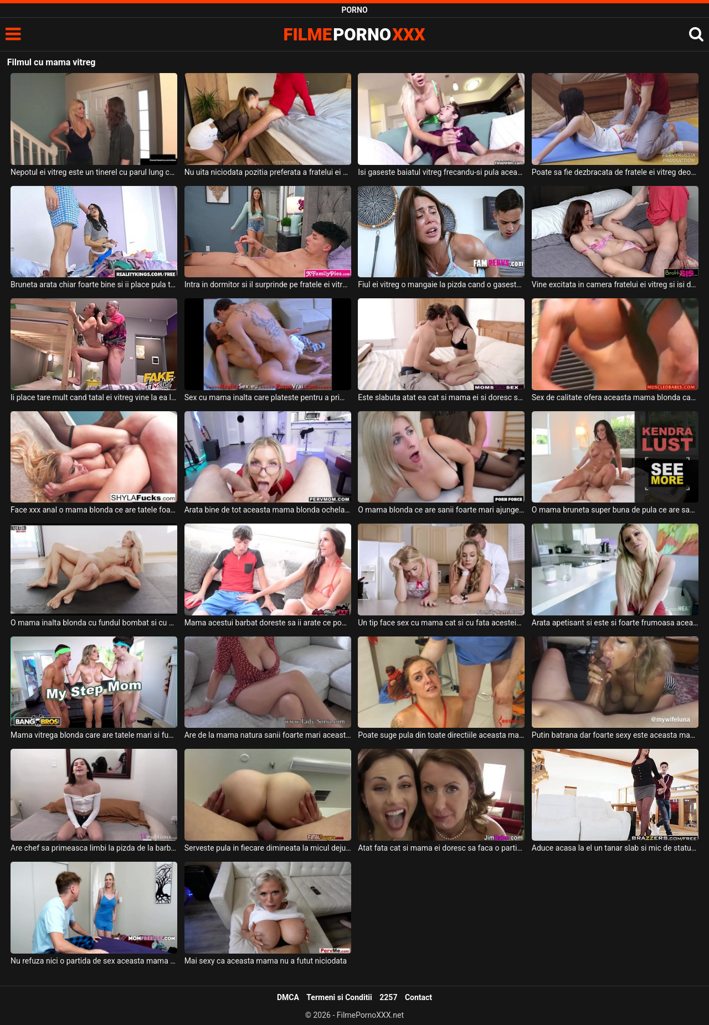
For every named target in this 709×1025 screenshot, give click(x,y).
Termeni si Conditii (339, 997)
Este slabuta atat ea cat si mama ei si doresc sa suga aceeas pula (441, 397)
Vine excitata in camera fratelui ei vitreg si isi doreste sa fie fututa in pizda (615, 284)
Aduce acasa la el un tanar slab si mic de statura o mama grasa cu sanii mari (615, 847)
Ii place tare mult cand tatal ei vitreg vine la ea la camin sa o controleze (94, 397)
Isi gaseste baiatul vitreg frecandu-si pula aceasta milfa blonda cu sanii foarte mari (441, 172)
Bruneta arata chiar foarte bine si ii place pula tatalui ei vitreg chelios (94, 284)
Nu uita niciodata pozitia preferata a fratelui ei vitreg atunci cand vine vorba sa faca (267, 172)
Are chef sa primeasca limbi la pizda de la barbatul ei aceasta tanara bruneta (94, 847)
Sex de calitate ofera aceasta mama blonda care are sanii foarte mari (615, 397)
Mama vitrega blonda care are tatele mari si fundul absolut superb (94, 735)
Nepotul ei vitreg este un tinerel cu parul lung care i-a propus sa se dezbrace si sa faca (94, 172)
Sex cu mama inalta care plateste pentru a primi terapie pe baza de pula (267, 397)
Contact (418, 997)
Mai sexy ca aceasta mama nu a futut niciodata (265, 960)
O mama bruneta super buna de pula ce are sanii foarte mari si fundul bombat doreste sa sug (615, 509)
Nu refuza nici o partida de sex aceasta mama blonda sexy (94, 960)
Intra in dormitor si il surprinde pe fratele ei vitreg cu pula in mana (267, 284)
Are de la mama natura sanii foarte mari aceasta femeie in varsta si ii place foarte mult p (267, 735)
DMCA (288, 997)
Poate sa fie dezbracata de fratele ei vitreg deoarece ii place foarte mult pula (615, 172)
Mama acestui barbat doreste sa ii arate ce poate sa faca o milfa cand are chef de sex (267, 622)
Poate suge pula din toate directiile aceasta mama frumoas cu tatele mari (441, 735)
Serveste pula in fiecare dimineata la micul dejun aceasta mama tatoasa (267, 847)
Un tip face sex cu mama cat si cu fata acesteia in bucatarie (441, 622)
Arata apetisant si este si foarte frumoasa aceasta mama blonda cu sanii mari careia (615, 622)
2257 (388, 997)
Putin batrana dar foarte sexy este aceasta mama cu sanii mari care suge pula (615, 735)
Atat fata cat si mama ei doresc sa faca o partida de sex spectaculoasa (441, 847)
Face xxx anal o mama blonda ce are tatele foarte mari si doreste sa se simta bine (94, 509)
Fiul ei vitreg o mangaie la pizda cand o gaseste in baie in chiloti (441, 284)
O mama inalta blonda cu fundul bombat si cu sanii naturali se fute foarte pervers (94, 622)
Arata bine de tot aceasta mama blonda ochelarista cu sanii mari (267, 509)
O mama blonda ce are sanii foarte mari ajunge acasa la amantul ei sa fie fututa (441, 509)
